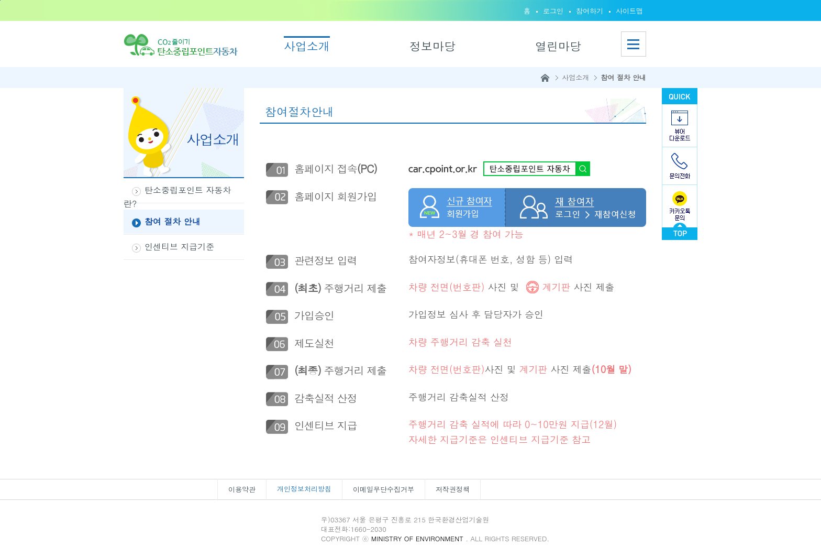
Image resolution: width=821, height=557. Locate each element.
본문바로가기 (0, 0)
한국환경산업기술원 (266, 523)
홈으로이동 (184, 44)
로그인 (553, 11)
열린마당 (558, 46)
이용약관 (242, 489)
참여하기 (589, 11)
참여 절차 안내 (623, 77)
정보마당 (432, 46)
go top (679, 231)
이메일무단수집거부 (383, 489)
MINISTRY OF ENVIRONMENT (418, 538)
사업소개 (307, 46)
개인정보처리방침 (304, 489)
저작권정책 (453, 489)
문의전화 (679, 166)
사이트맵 (629, 11)
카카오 (679, 204)
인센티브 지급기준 (179, 247)
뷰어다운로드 (679, 125)
